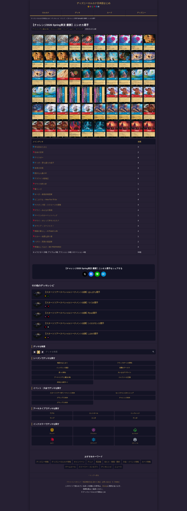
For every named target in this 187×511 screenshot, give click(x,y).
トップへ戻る (93, 475)
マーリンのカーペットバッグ (46, 215)
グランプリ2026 (62, 398)
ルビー (72, 29)
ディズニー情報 (42, 462)
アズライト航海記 (42, 178)
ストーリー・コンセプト (88, 467)
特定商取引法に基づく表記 (92, 482)
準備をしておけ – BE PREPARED (48, 247)
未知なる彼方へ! (62, 382)
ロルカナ (45, 13)
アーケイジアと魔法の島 (40, 29)
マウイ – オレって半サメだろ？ (47, 221)
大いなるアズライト (124, 372)
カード (109, 13)
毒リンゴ (38, 189)
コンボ (93, 418)
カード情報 (146, 462)
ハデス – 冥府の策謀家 (43, 242)
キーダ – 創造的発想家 (43, 194)
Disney (104, 486)
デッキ (77, 13)
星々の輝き (62, 372)
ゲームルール (70, 467)
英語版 (98, 462)
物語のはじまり (62, 363)
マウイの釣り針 (41, 184)
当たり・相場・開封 (112, 462)
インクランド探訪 (62, 368)
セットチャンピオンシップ (125, 393)
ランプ (65, 29)
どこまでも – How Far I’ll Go (46, 200)
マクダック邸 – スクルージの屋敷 (48, 205)
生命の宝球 (39, 152)
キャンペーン (79, 462)
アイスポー (39, 157)
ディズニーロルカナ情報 (61, 462)
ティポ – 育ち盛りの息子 (44, 163)
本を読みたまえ (41, 147)
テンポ (135, 418)
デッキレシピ (106, 467)
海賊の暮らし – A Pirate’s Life (46, 231)
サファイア (79, 29)
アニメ (90, 462)
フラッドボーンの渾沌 (124, 363)
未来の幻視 (39, 168)
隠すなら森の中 (41, 173)
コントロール (93, 413)
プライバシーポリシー (74, 482)
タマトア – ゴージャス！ (44, 226)
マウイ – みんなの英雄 (43, 210)
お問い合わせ (106, 482)
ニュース (118, 467)
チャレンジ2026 (56, 29)
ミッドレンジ (135, 413)
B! (103, 274)
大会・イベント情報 (131, 462)
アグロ (52, 413)
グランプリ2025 (62, 402)
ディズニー (141, 13)
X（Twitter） (116, 482)
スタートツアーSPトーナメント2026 (62, 393)
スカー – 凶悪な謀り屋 (43, 236)
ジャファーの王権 (125, 377)
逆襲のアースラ (124, 368)
